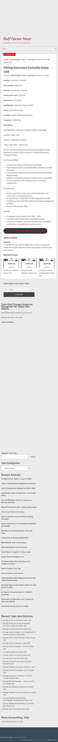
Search (33, 457)
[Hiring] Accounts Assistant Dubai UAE (17, 620)
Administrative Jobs (18, 60)
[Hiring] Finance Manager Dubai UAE (16, 643)
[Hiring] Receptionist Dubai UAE (15, 652)
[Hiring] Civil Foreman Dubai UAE (15, 658)
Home (5, 60)
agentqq (31, 75)
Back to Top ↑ (53, 740)
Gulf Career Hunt (6, 737)
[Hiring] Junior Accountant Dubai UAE (17, 655)
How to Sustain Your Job (11, 568)
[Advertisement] (29, 16)
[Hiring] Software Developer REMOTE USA (19, 667)
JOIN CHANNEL (7, 322)
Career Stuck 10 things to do (12, 557)
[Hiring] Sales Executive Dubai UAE (16, 709)
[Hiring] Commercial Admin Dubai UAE (17, 629)
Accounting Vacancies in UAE (12, 721)
